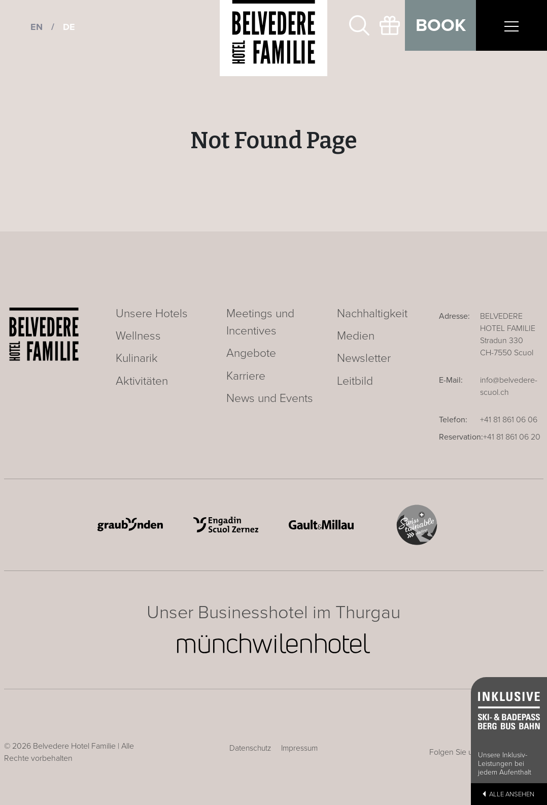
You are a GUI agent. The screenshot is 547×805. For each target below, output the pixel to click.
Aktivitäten (142, 381)
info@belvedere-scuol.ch (508, 386)
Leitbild (355, 381)
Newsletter (364, 358)
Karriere (245, 376)
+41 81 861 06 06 (508, 420)
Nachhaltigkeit (372, 314)
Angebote (251, 353)
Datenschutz (250, 748)
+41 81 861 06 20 (511, 437)
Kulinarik (137, 358)
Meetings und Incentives (260, 322)
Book (441, 25)
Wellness (138, 336)
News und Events (269, 398)
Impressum (299, 748)
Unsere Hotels (152, 314)
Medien (355, 336)
